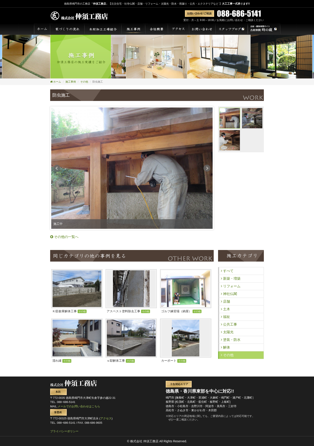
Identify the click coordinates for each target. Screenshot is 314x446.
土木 (225, 309)
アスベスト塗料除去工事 (128, 311)
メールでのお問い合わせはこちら (79, 406)
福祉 (225, 317)
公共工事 (229, 324)
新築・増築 (231, 278)
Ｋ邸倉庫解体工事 (69, 311)
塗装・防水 (231, 340)
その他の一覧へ (64, 237)
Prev (56, 168)
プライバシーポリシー (64, 431)
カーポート (173, 360)
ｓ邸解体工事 (121, 360)
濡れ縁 (61, 360)
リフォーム (231, 286)
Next (206, 168)
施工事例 (70, 81)
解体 (225, 347)
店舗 (225, 301)
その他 (84, 81)
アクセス (106, 418)
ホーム (55, 81)
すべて (227, 271)
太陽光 (227, 332)
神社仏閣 (229, 294)
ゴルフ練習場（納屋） (181, 311)
